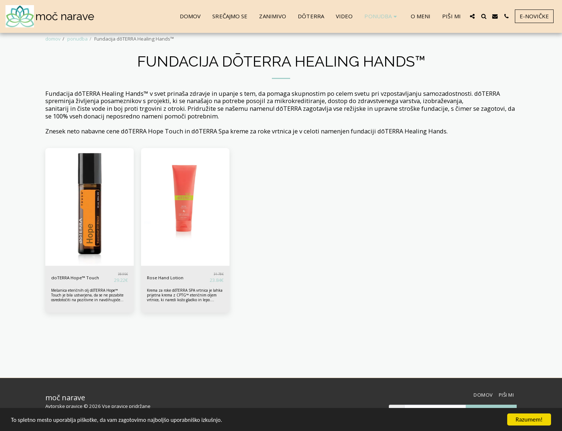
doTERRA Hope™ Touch (76, 296)
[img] (89, 226)
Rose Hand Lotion (166, 296)
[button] (472, 16)
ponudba (77, 38)
